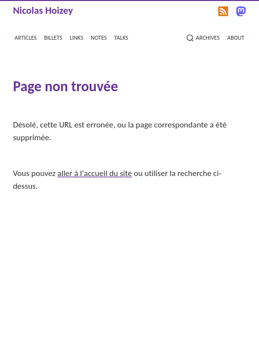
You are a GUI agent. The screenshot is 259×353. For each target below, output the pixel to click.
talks (121, 37)
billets (53, 37)
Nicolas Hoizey (43, 10)
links (76, 37)
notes (98, 37)
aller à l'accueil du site (94, 173)
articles (26, 37)
